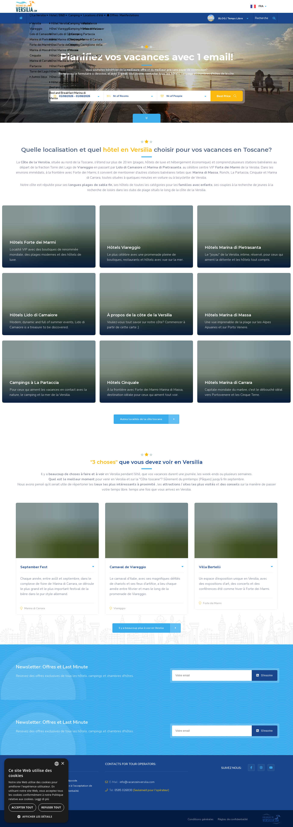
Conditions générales (200, 819)
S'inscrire (264, 675)
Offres (148, 18)
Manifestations (171, 18)
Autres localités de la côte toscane (149, 419)
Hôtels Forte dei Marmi (33, 242)
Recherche (261, 18)
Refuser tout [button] (51, 807)
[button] (36, 816)
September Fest (33, 567)
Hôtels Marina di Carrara (228, 382)
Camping (96, 18)
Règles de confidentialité (232, 819)
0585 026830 (123, 790)
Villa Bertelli (210, 567)
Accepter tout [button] (22, 807)
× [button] (62, 763)
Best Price (226, 96)
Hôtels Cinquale (123, 382)
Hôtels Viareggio (123, 247)
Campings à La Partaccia (34, 382)
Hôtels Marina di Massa (228, 315)
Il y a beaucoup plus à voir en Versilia (150, 628)
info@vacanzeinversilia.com (137, 782)
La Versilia (43, 18)
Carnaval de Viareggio (128, 567)
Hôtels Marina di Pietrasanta (233, 247)
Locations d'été (122, 18)
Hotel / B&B (71, 18)
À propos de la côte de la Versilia (139, 315)
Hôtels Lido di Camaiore (33, 315)
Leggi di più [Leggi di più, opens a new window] (42, 799)
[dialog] (36, 790)
